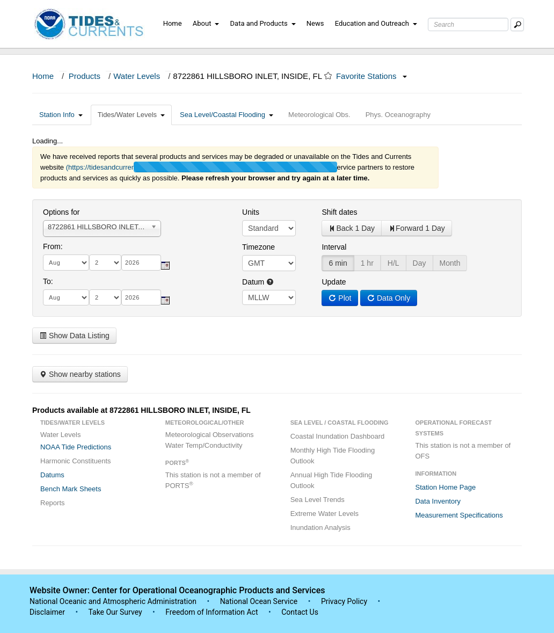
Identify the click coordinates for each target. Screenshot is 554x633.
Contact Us (299, 612)
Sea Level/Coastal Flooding (226, 115)
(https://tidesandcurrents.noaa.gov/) (121, 167)
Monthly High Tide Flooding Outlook (332, 455)
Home (172, 23)
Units (250, 212)
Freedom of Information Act (211, 612)
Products (84, 76)
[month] (66, 262)
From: (53, 246)
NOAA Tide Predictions (75, 447)
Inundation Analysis (320, 527)
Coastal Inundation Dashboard (337, 436)
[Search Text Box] (468, 24)
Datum (258, 282)
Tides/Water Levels (131, 115)
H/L (393, 263)
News (315, 23)
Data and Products (263, 23)
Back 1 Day (352, 228)
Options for (61, 212)
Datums (52, 475)
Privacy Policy (344, 601)
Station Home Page (445, 487)
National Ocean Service (259, 601)
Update (334, 282)
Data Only (388, 298)
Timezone (258, 247)
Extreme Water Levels (324, 514)
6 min (338, 263)
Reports (52, 503)
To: (48, 281)
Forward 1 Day (416, 228)
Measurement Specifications (458, 515)
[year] (141, 262)
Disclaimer (47, 612)
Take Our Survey (116, 612)
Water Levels (136, 76)
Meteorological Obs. (319, 115)
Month (450, 263)
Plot (340, 298)
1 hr (367, 263)
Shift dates (339, 212)
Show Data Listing (74, 335)
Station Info (61, 115)
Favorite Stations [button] (371, 76)
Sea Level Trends (317, 500)
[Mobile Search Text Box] (517, 24)
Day (419, 263)
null (269, 297)
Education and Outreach (376, 23)
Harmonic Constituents (75, 461)
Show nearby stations (80, 374)
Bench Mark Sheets (70, 489)
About (206, 23)
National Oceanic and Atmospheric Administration (113, 601)
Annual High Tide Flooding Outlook (331, 480)
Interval (334, 247)
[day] (105, 262)
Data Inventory (438, 501)
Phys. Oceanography (398, 115)
